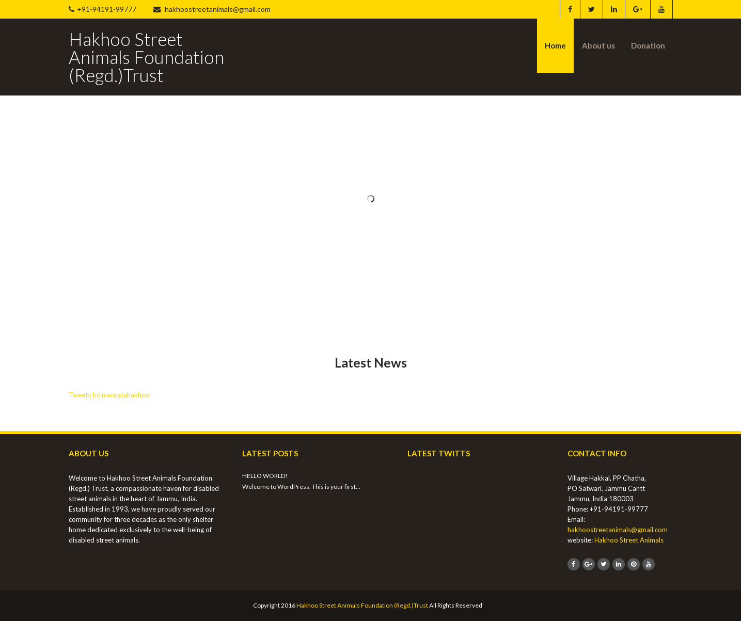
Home (555, 45)
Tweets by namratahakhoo (109, 395)
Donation (648, 45)
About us (598, 45)
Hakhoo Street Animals (629, 540)
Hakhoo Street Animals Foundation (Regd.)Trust (362, 605)
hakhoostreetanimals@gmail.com (212, 9)
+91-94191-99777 (102, 9)
